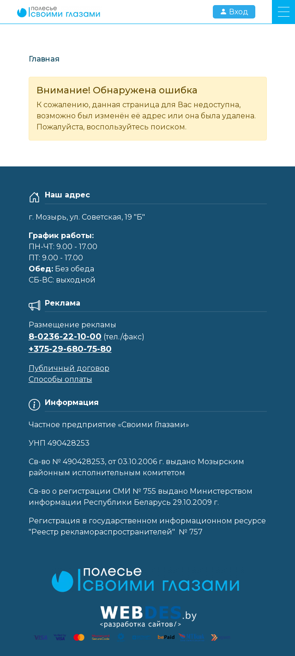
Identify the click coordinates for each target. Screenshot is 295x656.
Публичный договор (69, 368)
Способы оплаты (60, 379)
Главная (44, 59)
